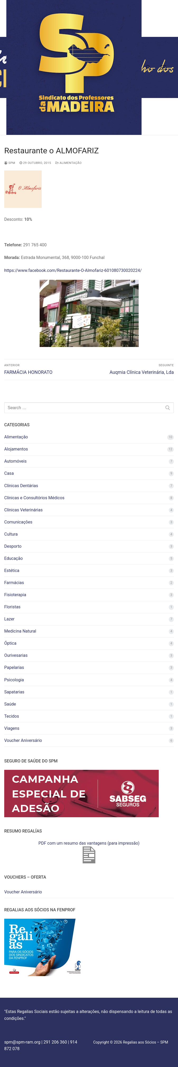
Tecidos (11, 716)
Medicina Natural (20, 631)
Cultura (11, 534)
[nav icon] (163, 67)
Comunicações (18, 522)
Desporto (12, 546)
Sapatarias (14, 691)
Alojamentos (16, 449)
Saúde (10, 704)
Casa (9, 473)
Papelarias (14, 667)
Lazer (9, 618)
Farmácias (14, 582)
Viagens (11, 728)
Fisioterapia (15, 594)
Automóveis (15, 461)
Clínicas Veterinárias (23, 509)
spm (9, 163)
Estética (11, 570)
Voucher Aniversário (23, 740)
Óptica (10, 643)
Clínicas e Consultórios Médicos (34, 497)
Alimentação (68, 163)
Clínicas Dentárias (21, 485)
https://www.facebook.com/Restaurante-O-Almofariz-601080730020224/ (73, 270)
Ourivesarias (16, 655)
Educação (13, 558)
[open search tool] (148, 67)
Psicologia (14, 679)
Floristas (12, 606)
